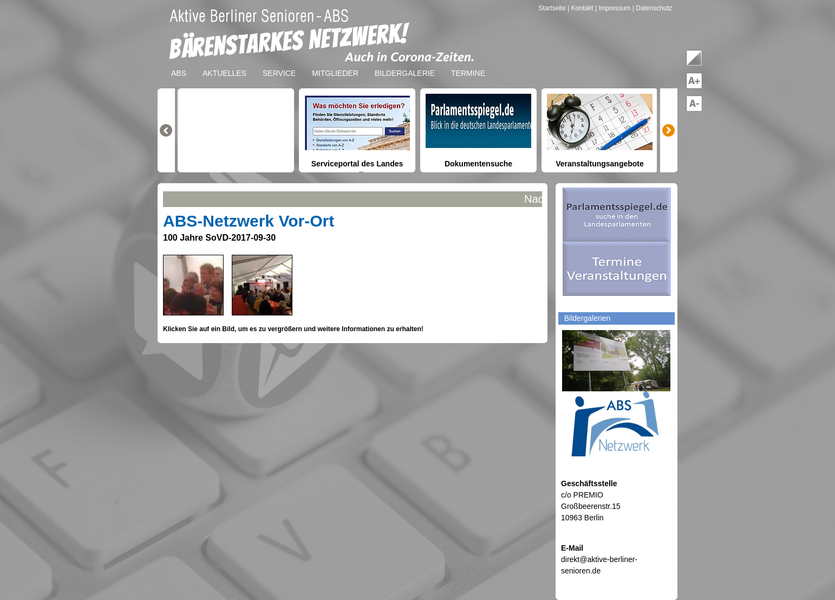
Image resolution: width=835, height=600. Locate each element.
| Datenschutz (652, 8)
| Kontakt (581, 8)
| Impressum (613, 8)
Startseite (552, 8)
